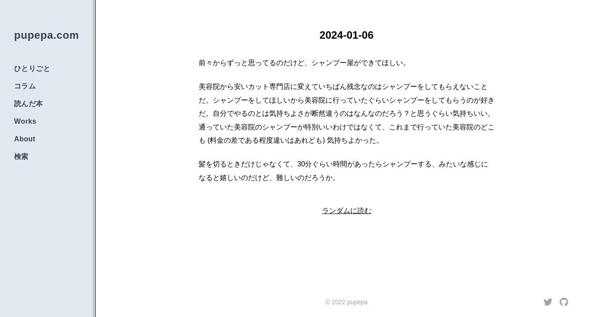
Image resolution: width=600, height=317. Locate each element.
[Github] (563, 302)
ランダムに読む (346, 210)
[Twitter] (548, 302)
